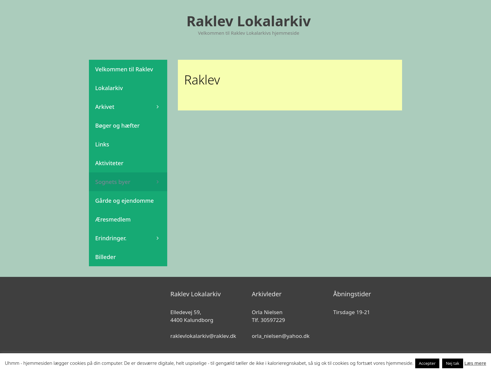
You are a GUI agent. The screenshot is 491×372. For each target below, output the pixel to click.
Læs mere (475, 363)
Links (102, 144)
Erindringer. (131, 238)
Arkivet (131, 106)
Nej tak (452, 363)
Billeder (105, 257)
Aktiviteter (109, 163)
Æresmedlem (113, 219)
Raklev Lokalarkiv (249, 20)
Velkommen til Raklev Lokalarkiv (124, 78)
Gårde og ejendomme (124, 200)
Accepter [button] (427, 363)
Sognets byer (131, 181)
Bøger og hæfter (117, 125)
